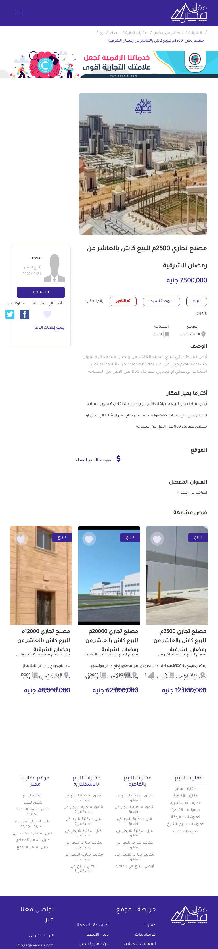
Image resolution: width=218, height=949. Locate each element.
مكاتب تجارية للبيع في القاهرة (134, 845)
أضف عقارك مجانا (92, 925)
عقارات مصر (185, 789)
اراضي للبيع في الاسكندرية (83, 869)
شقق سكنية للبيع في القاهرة (135, 798)
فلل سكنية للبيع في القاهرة (134, 821)
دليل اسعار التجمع (32, 848)
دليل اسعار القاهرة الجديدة (32, 812)
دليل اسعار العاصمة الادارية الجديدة (32, 824)
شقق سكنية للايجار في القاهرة (134, 810)
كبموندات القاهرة (185, 810)
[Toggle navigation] (18, 13)
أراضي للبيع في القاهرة (134, 867)
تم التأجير (41, 292)
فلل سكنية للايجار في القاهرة (134, 833)
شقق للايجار (32, 803)
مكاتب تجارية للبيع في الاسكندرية (83, 845)
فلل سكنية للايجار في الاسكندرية (83, 833)
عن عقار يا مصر (94, 944)
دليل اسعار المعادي (32, 840)
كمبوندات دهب (185, 832)
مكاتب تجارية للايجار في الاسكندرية (83, 857)
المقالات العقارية (139, 944)
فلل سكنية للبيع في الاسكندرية (83, 821)
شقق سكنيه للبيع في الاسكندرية (83, 798)
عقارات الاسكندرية (185, 804)
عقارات (149, 925)
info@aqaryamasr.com (35, 946)
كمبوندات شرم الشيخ (185, 825)
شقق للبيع (32, 796)
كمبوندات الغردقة (185, 817)
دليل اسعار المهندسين (32, 834)
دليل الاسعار (97, 935)
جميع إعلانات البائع (50, 328)
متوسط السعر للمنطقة (97, 458)
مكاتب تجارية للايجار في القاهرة (134, 857)
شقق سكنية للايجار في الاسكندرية (83, 810)
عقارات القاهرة (185, 796)
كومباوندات (145, 935)
